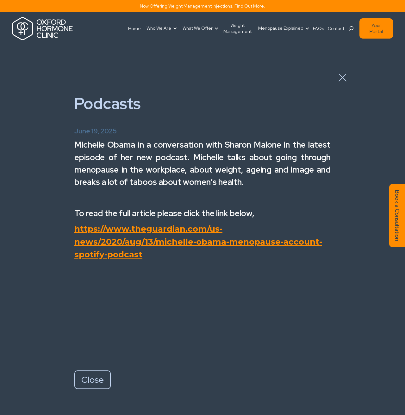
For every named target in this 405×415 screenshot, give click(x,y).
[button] (161, 28)
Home (134, 28)
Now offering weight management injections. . (202, 6)
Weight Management (237, 28)
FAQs (318, 28)
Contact (336, 28)
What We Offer (198, 28)
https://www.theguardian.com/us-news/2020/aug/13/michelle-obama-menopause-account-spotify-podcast (198, 241)
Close (92, 379)
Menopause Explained (280, 28)
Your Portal (376, 28)
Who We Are (158, 28)
